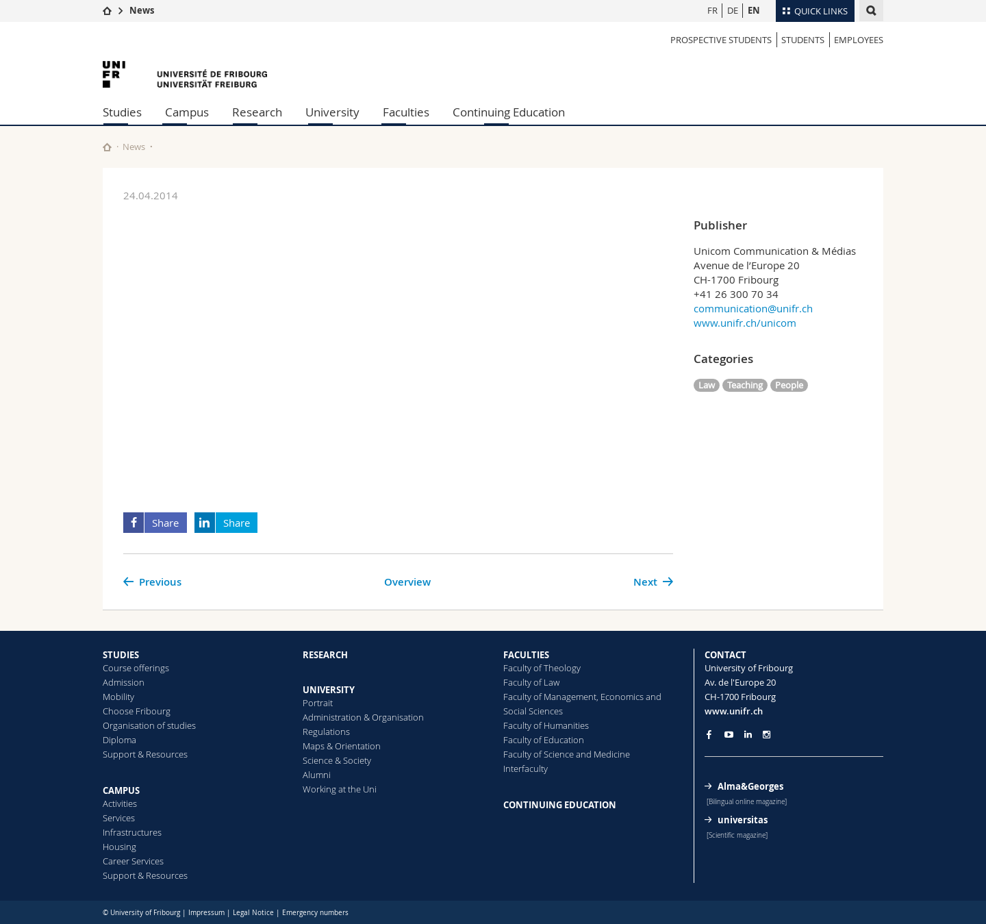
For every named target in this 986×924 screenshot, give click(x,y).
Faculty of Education (543, 740)
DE (732, 10)
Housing (119, 846)
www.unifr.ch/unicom (745, 322)
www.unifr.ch (734, 711)
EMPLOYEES (858, 40)
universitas (743, 820)
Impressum (206, 912)
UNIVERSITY (329, 690)
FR (712, 10)
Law (706, 385)
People (789, 385)
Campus (187, 112)
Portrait (318, 703)
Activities (120, 803)
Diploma (119, 740)
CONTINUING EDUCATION (559, 805)
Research (257, 112)
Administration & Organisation (363, 717)
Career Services (133, 861)
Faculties (406, 112)
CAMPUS (121, 790)
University (332, 112)
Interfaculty (525, 768)
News (141, 10)
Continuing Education (509, 112)
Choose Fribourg (136, 711)
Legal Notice (253, 912)
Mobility (118, 696)
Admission (123, 682)
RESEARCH (325, 655)
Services (119, 818)
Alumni (317, 775)
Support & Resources (145, 754)
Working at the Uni (340, 789)
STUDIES (121, 655)
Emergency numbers (315, 912)
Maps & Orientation (342, 746)
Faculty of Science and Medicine (566, 754)
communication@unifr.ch (753, 308)
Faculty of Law (531, 682)
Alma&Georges (750, 786)
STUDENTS (802, 40)
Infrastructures (132, 832)
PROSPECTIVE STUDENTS (721, 40)
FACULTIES (526, 655)
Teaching (745, 385)
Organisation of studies (149, 725)
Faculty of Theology (542, 668)
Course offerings (136, 668)
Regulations (326, 731)
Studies (122, 112)
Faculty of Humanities (546, 725)
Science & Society (337, 760)
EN (754, 10)
